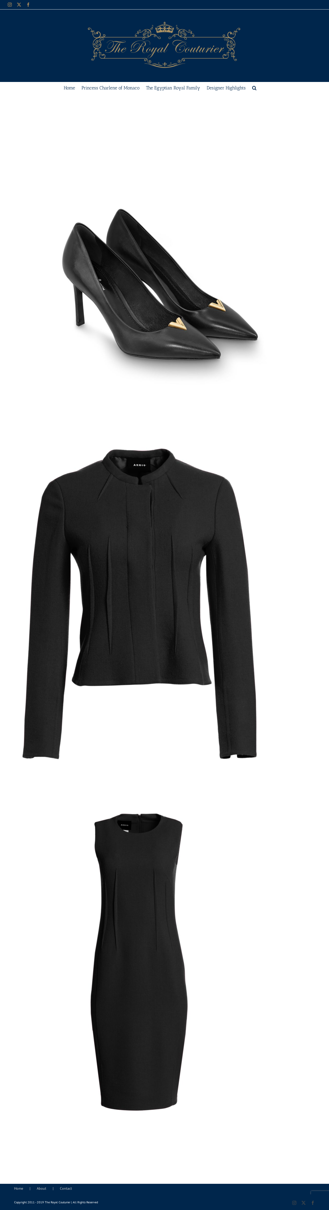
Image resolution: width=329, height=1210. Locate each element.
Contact (66, 1188)
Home (18, 1188)
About (41, 1188)
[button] (254, 87)
